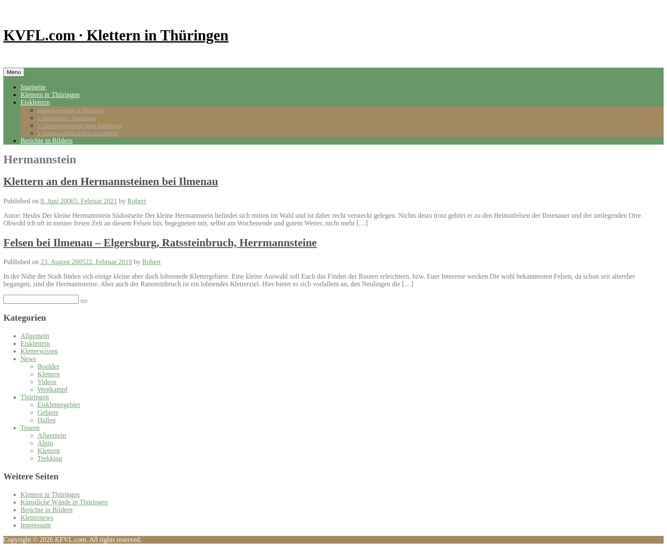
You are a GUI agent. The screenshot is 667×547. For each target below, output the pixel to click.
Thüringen (34, 397)
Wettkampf (52, 389)
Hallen (46, 420)
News (28, 358)
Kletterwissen (39, 351)
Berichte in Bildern (46, 140)
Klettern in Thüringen (50, 94)
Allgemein (34, 335)
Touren (30, 427)
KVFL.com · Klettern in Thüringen (115, 35)
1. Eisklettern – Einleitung (66, 118)
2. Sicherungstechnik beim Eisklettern (79, 126)
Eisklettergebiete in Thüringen (71, 110)
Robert (137, 201)
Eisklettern (35, 102)
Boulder (48, 366)
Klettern (48, 374)
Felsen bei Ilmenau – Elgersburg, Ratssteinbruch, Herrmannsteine (160, 242)
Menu (14, 72)
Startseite (33, 87)
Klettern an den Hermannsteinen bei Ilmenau (110, 181)
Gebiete (48, 412)
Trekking (49, 458)
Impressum (35, 525)
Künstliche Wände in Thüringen (64, 502)
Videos (46, 381)
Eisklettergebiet (58, 404)
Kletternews (36, 517)
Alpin (45, 443)
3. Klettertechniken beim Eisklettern (77, 133)
